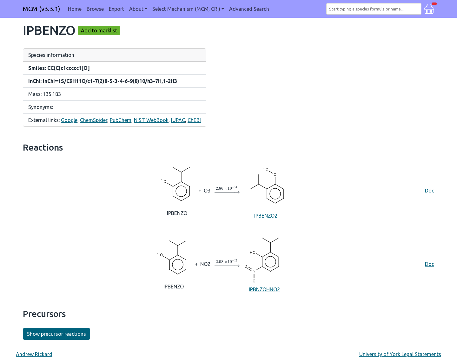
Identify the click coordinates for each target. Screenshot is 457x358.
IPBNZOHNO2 (264, 263)
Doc (429, 190)
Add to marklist (99, 30)
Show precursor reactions (56, 334)
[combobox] (375, 9)
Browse (95, 9)
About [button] (136, 9)
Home (75, 9)
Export (116, 9)
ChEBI (194, 120)
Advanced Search (249, 9)
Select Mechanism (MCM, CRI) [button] (186, 9)
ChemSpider (93, 120)
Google (69, 120)
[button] (429, 8)
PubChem (120, 120)
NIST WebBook (151, 120)
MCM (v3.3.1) (41, 8)
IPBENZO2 (266, 190)
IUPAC (178, 120)
